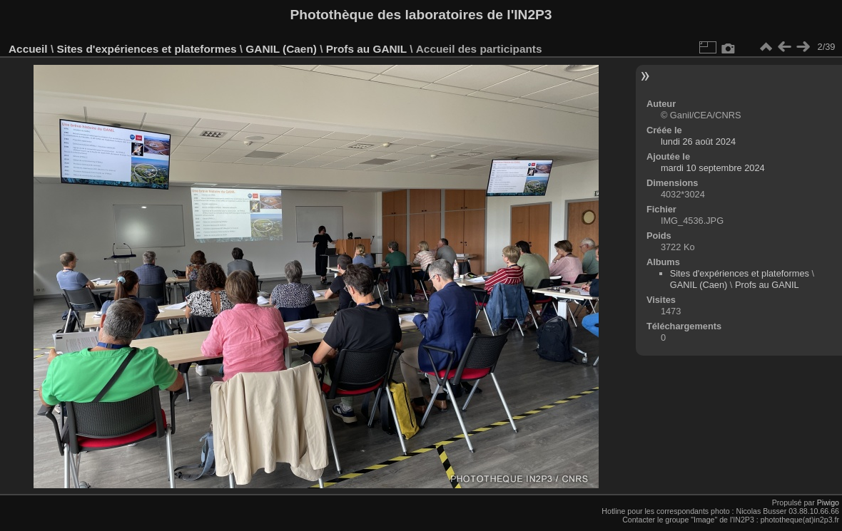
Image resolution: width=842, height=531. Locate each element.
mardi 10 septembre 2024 (713, 168)
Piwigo (828, 502)
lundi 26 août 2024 (698, 141)
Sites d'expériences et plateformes (146, 49)
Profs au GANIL (366, 49)
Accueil (28, 49)
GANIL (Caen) (281, 49)
